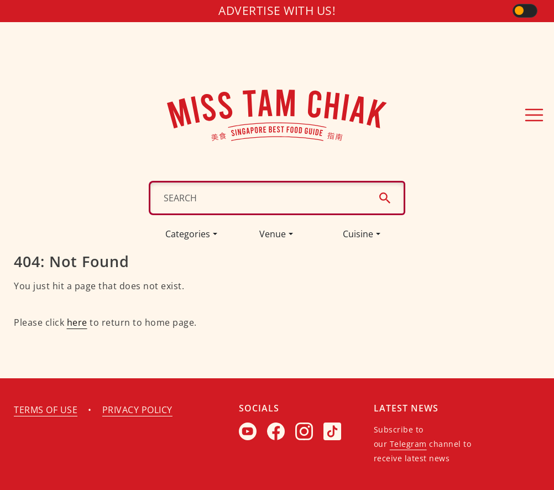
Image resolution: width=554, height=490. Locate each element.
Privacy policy (137, 410)
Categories (188, 234)
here (76, 322)
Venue (273, 234)
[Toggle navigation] (534, 115)
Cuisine (358, 234)
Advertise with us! (277, 10)
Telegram (407, 444)
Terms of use (45, 410)
